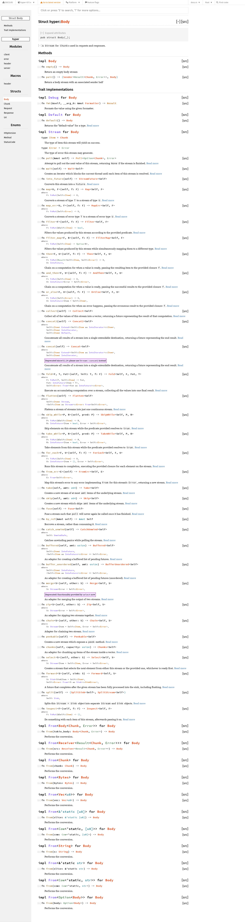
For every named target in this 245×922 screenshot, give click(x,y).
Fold (112, 374)
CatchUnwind (89, 529)
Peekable (80, 636)
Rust (207, 2)
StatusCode (9, 142)
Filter (90, 221)
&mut (83, 519)
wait (49, 168)
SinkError (90, 682)
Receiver (67, 743)
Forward (96, 673)
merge (50, 583)
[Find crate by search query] (232, 2)
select (50, 657)
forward (51, 673)
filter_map (54, 237)
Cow (62, 829)
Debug (53, 98)
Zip (89, 604)
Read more (93, 125)
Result (79, 77)
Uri (5, 117)
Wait (71, 168)
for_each (52, 452)
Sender (68, 77)
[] (178, 22)
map (48, 189)
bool (80, 227)
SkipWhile (108, 414)
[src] (184, 22)
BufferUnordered (117, 564)
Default (55, 115)
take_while (54, 433)
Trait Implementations (15, 30)
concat (50, 346)
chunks (50, 647)
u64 (73, 487)
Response (9, 113)
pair (49, 77)
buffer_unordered (58, 564)
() (74, 461)
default (51, 120)
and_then (52, 272)
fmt (48, 103)
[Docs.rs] (7, 2)
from (49, 731)
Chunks (102, 647)
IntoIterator (96, 327)
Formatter (92, 103)
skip (49, 498)
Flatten (78, 395)
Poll (79, 158)
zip (48, 604)
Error (100, 77)
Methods (8, 25)
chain (50, 620)
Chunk (7, 104)
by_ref (50, 519)
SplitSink (78, 692)
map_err (51, 205)
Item (52, 137)
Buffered (99, 545)
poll (49, 158)
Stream (54, 132)
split (50, 692)
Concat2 (78, 321)
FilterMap (103, 237)
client (7, 54)
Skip (87, 498)
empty (50, 66)
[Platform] (72, 2)
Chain (94, 620)
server (7, 68)
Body (6, 99)
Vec (62, 794)
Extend (65, 327)
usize (81, 545)
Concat (75, 346)
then (49, 253)
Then (90, 253)
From (65, 385)
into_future (54, 178)
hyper (15, 39)
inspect (51, 708)
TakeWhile (108, 433)
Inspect (92, 708)
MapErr (96, 205)
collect (51, 310)
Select (96, 657)
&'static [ (69, 812)
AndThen (98, 272)
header (7, 63)
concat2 (51, 321)
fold (49, 374)
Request (8, 108)
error (6, 59)
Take (87, 487)
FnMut (53, 195)
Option (88, 158)
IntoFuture (56, 262)
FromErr (84, 471)
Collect (78, 310)
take (49, 487)
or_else (51, 291)
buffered (52, 545)
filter (50, 221)
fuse (49, 508)
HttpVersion (10, 133)
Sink (52, 679)
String (65, 846)
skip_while (54, 414)
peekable (52, 636)
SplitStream (106, 692)
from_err (52, 471)
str (80, 863)
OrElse (96, 291)
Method (7, 137)
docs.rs (194, 2)
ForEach (98, 452)
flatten (51, 395)
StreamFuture (88, 178)
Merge (94, 583)
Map (87, 189)
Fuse (71, 508)
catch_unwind (55, 529)
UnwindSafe (60, 535)
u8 (69, 794)
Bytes (64, 777)
